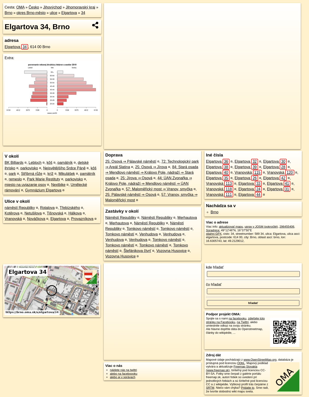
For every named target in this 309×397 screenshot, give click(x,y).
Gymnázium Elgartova (43, 190)
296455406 (287, 226)
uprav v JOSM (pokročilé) (261, 226)
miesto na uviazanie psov (25, 185)
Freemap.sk (243, 145)
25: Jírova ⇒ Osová (136, 178)
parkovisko (29, 168)
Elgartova (69, 13)
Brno (8, 13)
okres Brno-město (31, 13)
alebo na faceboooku (123, 373)
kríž (50, 174)
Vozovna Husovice (171, 251)
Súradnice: (213, 230)
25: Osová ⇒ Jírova (151, 167)
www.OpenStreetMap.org (260, 359)
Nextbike (58, 185)
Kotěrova (12, 213)
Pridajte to (247, 387)
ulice (53, 13)
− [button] (111, 17)
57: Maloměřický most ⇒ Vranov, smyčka (159, 189)
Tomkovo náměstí (141, 229)
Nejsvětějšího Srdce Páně (64, 168)
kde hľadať (215, 267)
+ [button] (111, 10)
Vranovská (13, 219)
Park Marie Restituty (43, 179)
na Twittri (243, 322)
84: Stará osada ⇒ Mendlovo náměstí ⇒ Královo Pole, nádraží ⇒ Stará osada (151, 172)
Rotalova (47, 208)
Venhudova (148, 234)
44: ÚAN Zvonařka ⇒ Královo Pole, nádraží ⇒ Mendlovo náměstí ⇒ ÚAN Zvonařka (148, 183)
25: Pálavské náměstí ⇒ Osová (130, 195)
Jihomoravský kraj (80, 7)
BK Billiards (14, 163)
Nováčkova (36, 219)
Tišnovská (55, 213)
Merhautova (187, 218)
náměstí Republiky (20, 208)
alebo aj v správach (122, 377)
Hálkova (75, 213)
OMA (20, 7)
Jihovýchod (52, 7)
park (12, 174)
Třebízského (70, 208)
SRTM (210, 387)
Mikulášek (67, 174)
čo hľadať (214, 285)
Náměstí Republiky (120, 218)
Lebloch (35, 163)
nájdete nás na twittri (123, 370)
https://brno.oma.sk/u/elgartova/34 (279, 145)
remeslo (15, 179)
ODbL (241, 363)
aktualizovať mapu (231, 226)
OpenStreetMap (219, 145)
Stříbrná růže (31, 174)
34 (83, 13)
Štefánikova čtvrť (137, 251)
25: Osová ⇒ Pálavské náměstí (130, 161)
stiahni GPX (214, 233)
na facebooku (237, 318)
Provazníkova (82, 219)
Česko (34, 7)
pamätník (65, 163)
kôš (49, 163)
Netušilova (33, 213)
